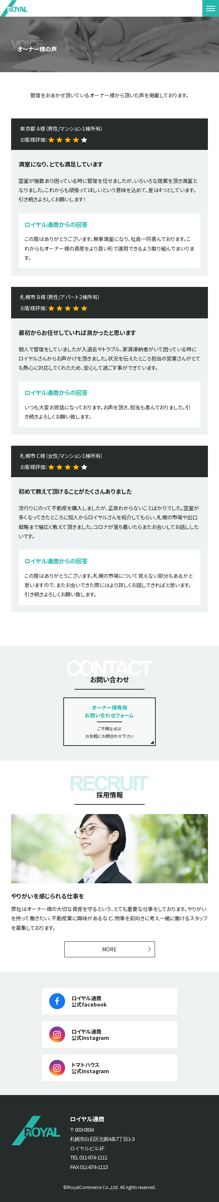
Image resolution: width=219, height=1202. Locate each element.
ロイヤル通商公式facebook (89, 1001)
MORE (109, 949)
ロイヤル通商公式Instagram (90, 1034)
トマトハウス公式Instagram (90, 1068)
